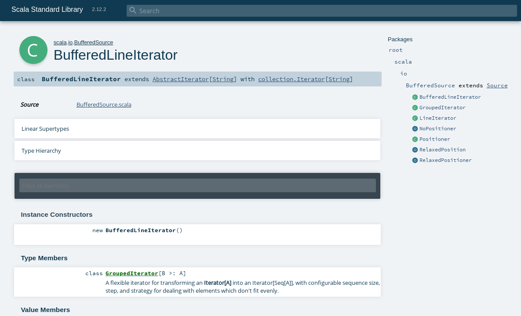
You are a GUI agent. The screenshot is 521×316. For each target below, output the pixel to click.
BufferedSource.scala (104, 104)
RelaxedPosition (442, 150)
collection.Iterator (291, 79)
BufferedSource (93, 42)
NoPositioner (437, 129)
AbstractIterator (181, 79)
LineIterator (437, 118)
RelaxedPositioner (445, 160)
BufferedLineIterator (450, 97)
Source (497, 85)
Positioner (434, 139)
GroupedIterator (442, 107)
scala (60, 42)
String (222, 79)
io (70, 42)
